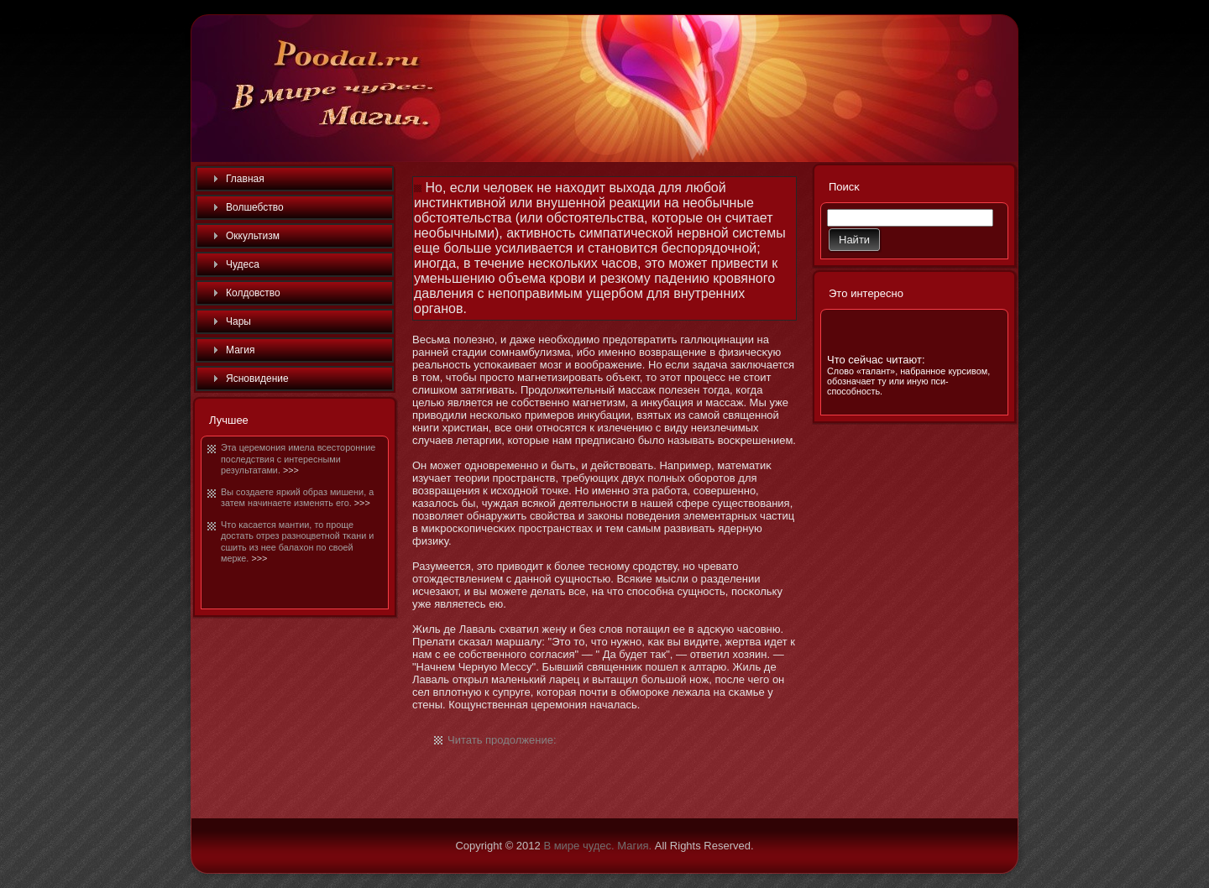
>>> (291, 470)
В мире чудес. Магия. (597, 845)
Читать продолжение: (502, 740)
